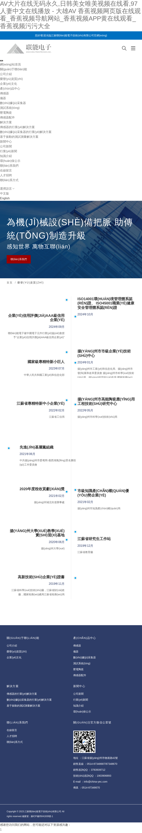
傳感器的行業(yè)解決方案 (17, 127)
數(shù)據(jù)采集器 (13, 103)
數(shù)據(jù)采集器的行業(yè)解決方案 (26, 131)
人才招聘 (6, 175)
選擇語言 (7, 188)
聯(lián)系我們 (19, 259)
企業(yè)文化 (8, 83)
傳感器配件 (7, 117)
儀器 (3, 98)
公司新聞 (6, 146)
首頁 (10, 282)
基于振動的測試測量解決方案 (19, 136)
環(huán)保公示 (10, 160)
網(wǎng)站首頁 (10, 64)
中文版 (4, 193)
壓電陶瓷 (6, 112)
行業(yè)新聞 (8, 151)
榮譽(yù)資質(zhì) (11, 78)
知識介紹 (6, 156)
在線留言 (6, 170)
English (5, 198)
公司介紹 (6, 74)
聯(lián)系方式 (9, 180)
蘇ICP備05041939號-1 (42, 817)
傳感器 (4, 93)
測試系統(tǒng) (10, 107)
